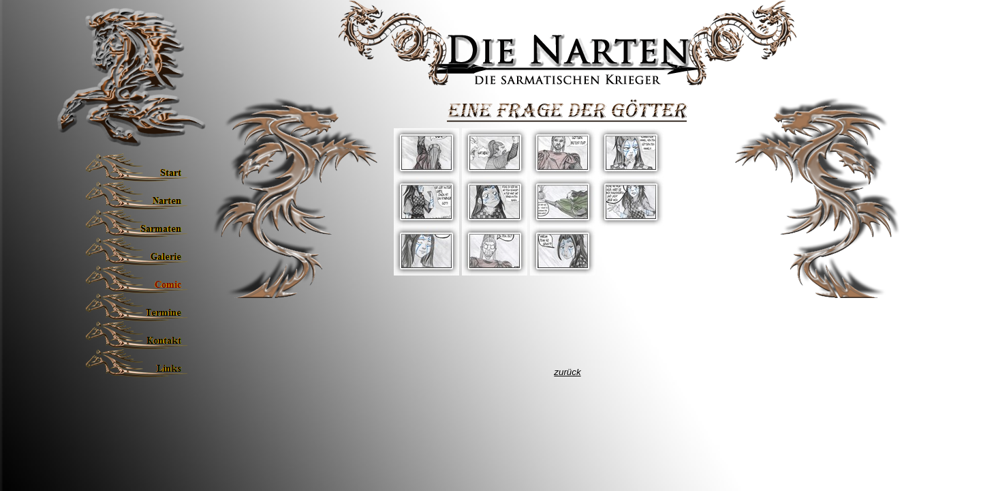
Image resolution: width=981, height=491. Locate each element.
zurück (567, 372)
